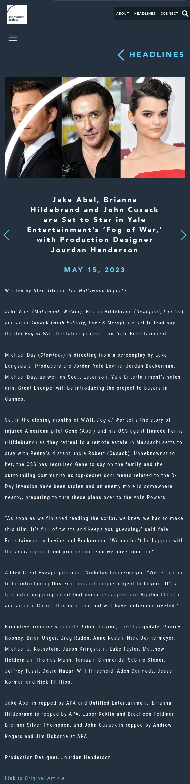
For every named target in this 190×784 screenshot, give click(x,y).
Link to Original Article (35, 778)
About (122, 14)
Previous (6, 233)
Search (185, 13)
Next (181, 231)
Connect (169, 14)
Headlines (144, 14)
